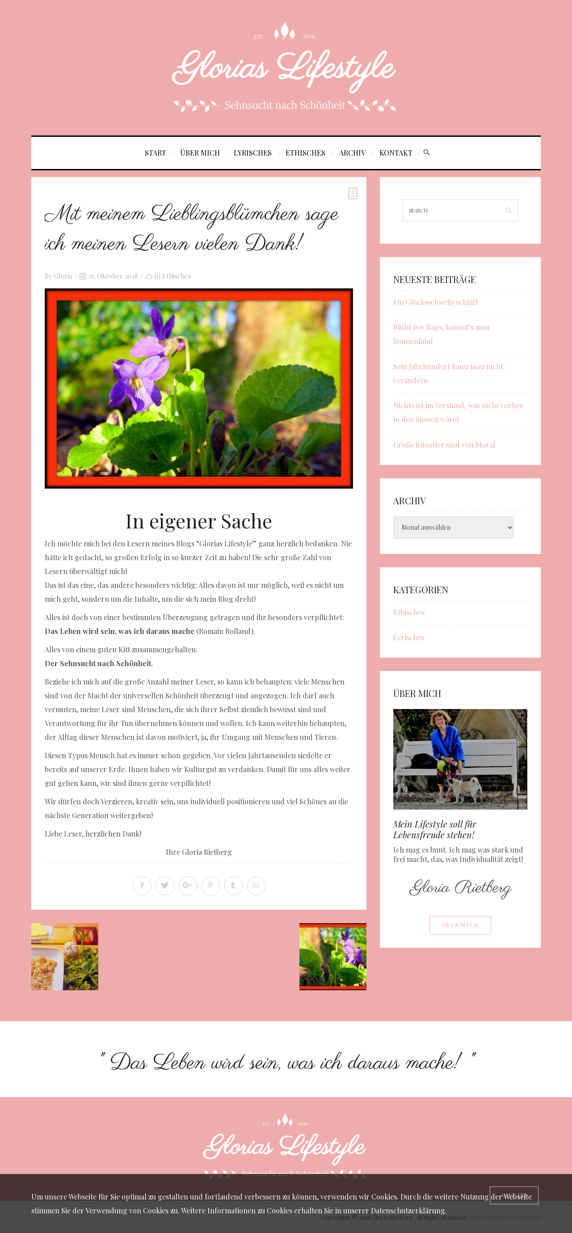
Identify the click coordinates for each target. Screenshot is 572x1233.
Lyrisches (253, 152)
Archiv (352, 152)
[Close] (514, 1195)
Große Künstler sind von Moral (444, 444)
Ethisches (305, 152)
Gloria (63, 275)
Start (155, 152)
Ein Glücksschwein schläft (435, 302)
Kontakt (395, 152)
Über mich (200, 152)
